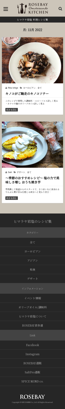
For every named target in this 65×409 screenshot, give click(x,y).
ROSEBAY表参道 (32, 325)
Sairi (10, 172)
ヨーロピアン (29, 88)
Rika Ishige (13, 88)
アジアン (32, 260)
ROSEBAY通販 (32, 363)
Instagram (32, 354)
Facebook (32, 345)
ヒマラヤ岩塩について (32, 316)
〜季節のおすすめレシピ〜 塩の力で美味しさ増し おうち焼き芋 (32, 180)
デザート (21, 172)
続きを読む (11, 109)
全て (40, 88)
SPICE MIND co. (32, 381)
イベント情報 (32, 298)
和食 (32, 269)
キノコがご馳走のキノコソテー (27, 93)
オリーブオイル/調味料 (32, 307)
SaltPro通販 (32, 372)
